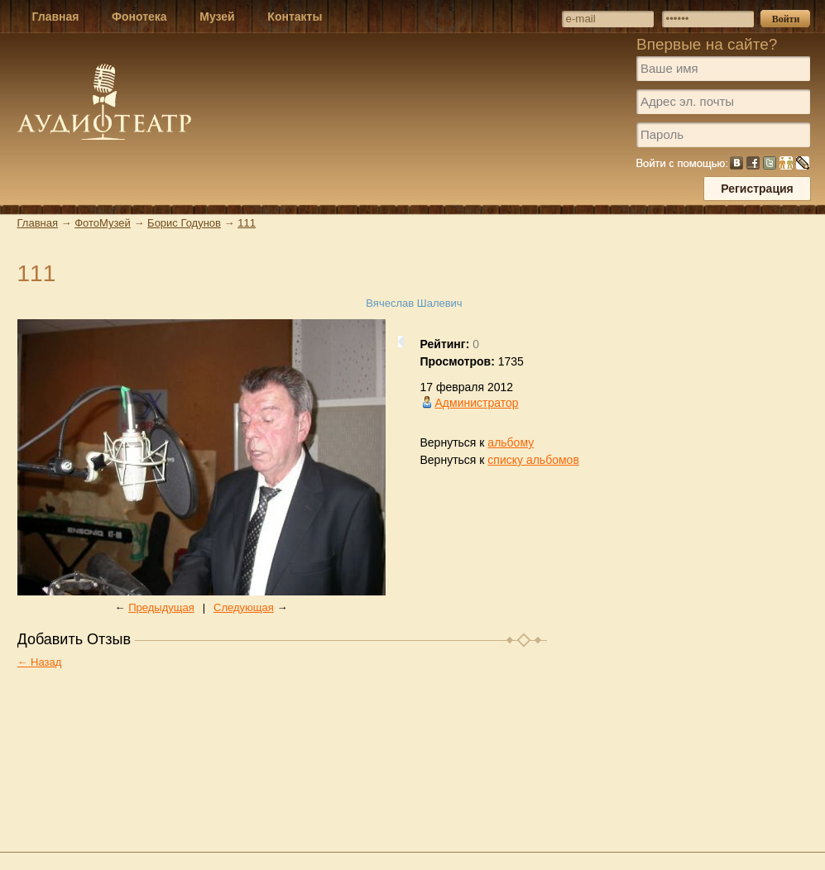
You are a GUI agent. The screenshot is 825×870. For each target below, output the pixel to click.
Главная (37, 223)
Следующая (243, 607)
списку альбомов (532, 459)
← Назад (39, 662)
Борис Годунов (184, 223)
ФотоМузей (102, 223)
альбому (510, 442)
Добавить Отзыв (74, 639)
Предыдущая (161, 607)
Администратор (477, 402)
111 (246, 223)
